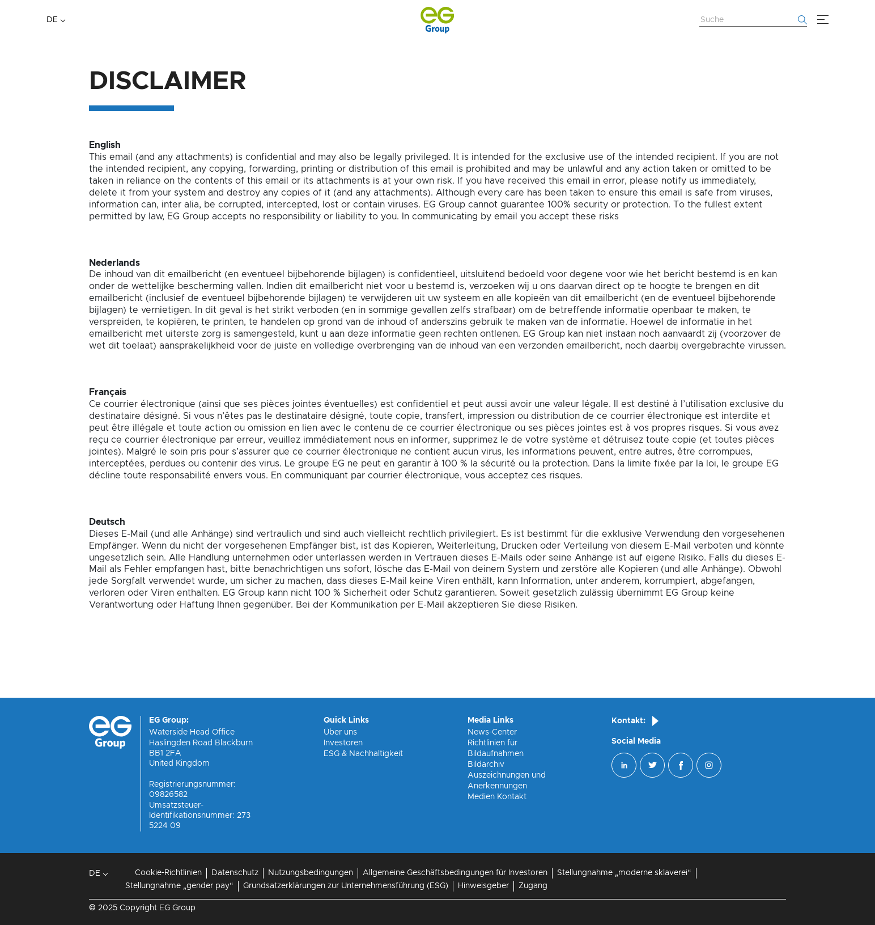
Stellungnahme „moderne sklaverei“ (624, 873)
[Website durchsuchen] (753, 20)
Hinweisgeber (483, 886)
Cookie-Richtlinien (168, 873)
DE (52, 20)
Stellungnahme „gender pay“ (179, 886)
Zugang (533, 886)
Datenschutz (234, 873)
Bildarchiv (486, 765)
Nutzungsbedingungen (310, 873)
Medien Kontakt (497, 797)
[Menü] (823, 19)
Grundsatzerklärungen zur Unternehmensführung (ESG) (345, 886)
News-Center (492, 732)
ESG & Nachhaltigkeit (363, 754)
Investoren (343, 743)
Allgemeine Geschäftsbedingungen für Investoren (455, 873)
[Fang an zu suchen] (802, 19)
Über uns (340, 732)
